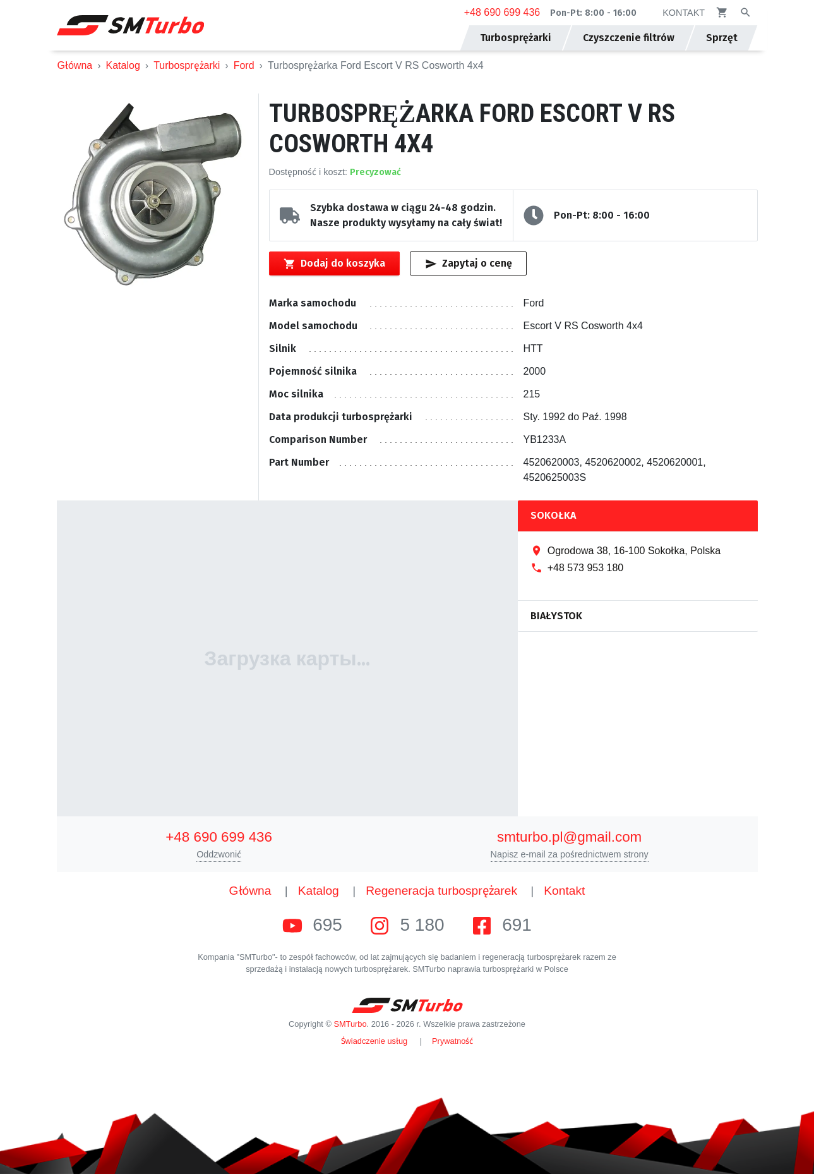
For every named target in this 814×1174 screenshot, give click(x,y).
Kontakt (564, 890)
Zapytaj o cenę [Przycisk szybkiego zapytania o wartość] (468, 263)
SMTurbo (349, 1024)
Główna (75, 65)
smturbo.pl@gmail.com (569, 836)
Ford (244, 65)
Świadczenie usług (374, 1041)
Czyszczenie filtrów (628, 38)
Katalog (123, 65)
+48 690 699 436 (502, 12)
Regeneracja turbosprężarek (441, 890)
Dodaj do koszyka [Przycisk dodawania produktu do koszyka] (334, 263)
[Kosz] (722, 12)
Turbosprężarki (186, 65)
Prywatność (452, 1041)
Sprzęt (722, 38)
